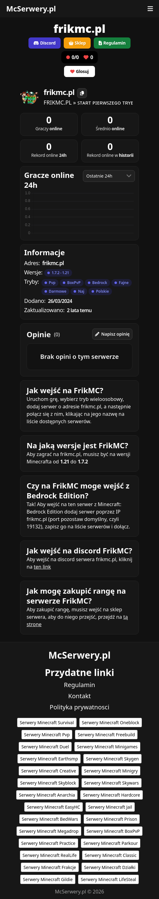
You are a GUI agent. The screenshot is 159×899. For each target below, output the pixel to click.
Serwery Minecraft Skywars (111, 783)
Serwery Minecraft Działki (109, 867)
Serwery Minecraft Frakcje (50, 867)
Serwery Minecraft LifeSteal (108, 879)
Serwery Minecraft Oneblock (111, 722)
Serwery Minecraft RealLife (50, 855)
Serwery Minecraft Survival (47, 722)
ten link (42, 566)
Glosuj (79, 71)
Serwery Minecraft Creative (48, 771)
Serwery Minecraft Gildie (48, 879)
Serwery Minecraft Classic (110, 855)
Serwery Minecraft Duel (45, 747)
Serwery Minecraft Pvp (47, 735)
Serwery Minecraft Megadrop (49, 831)
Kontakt (79, 696)
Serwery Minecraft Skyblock (48, 783)
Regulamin (79, 685)
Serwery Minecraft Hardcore (111, 795)
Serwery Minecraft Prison (111, 819)
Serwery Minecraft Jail (110, 807)
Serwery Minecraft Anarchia (47, 795)
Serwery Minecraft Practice (48, 843)
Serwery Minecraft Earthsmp (49, 759)
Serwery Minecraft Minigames (107, 747)
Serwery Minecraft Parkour (111, 843)
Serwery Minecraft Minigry (111, 771)
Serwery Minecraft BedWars (50, 819)
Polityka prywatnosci (80, 707)
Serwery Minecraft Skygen (112, 759)
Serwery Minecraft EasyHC (53, 807)
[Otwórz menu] (150, 8)
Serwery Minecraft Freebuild (106, 735)
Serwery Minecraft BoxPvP (113, 831)
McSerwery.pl (31, 9)
